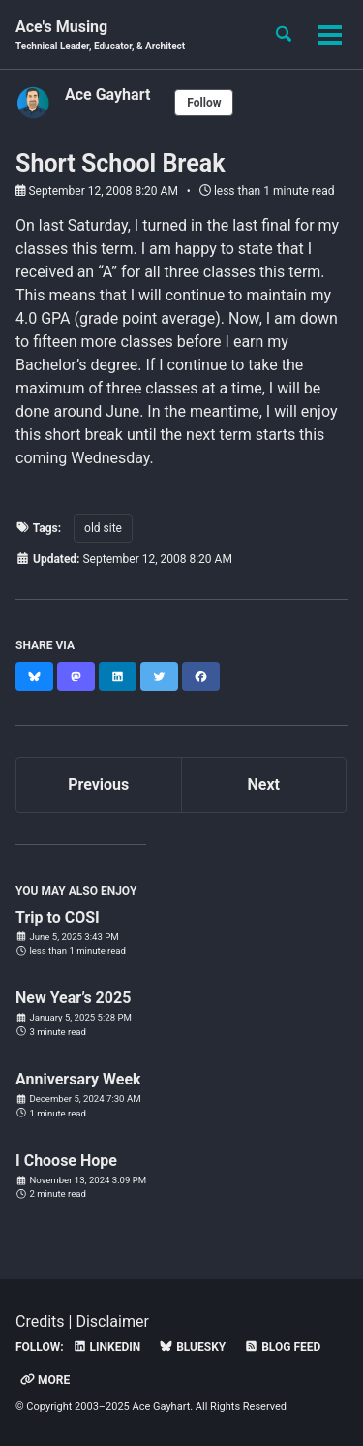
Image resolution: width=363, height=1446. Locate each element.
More (45, 1380)
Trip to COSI (57, 917)
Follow (204, 103)
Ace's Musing (100, 35)
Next (264, 784)
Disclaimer (112, 1321)
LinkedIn (107, 1347)
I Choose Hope (66, 1160)
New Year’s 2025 (73, 998)
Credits (40, 1321)
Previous (98, 784)
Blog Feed (282, 1347)
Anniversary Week (78, 1079)
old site (103, 528)
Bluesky (192, 1347)
